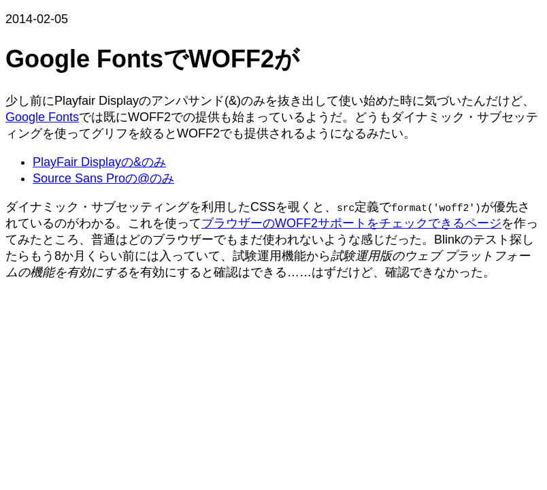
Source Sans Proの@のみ (103, 178)
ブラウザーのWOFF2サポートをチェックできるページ (351, 223)
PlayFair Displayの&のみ (99, 162)
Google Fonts (42, 117)
